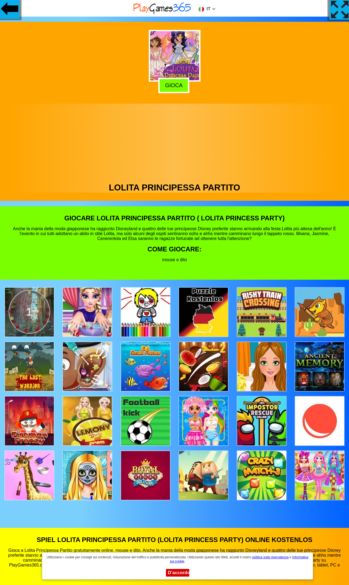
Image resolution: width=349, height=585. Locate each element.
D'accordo (178, 572)
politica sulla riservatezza (270, 557)
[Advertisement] (174, 142)
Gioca (175, 85)
